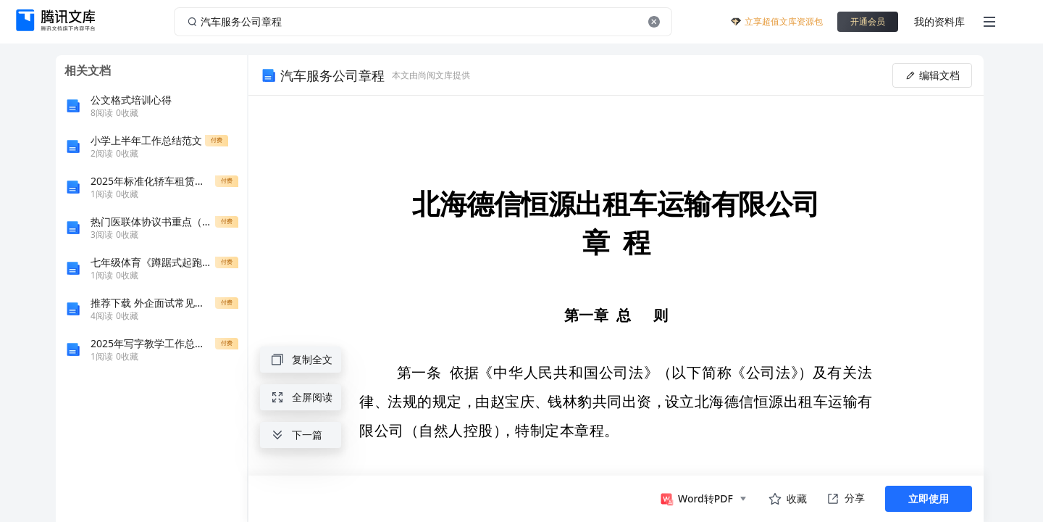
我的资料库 (939, 21)
